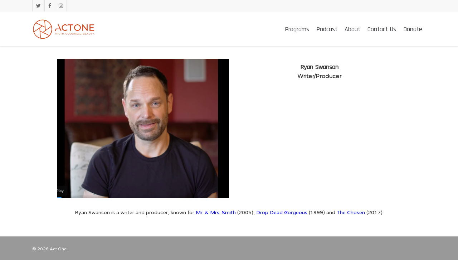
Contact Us (381, 29)
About (352, 29)
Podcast (326, 29)
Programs (297, 29)
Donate (412, 29)
